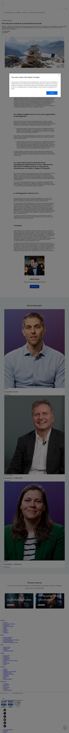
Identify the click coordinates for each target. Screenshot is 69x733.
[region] (35, 85)
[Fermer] (58, 75)
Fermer (52, 93)
